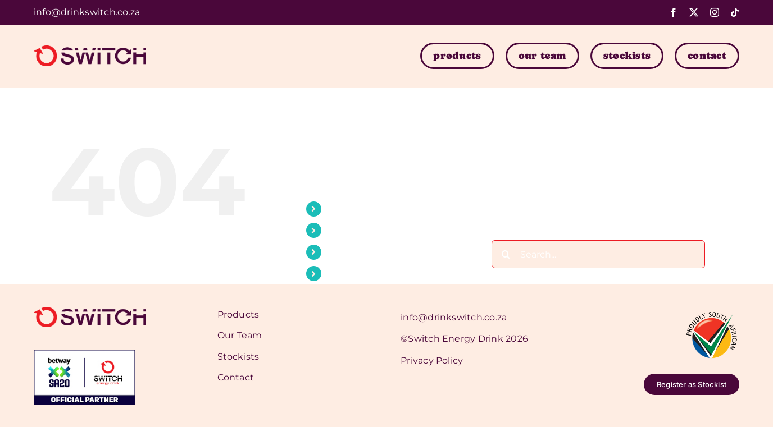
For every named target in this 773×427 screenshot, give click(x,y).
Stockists (349, 252)
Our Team (350, 230)
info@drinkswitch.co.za (87, 12)
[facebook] (673, 12)
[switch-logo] (90, 49)
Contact (346, 273)
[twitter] (693, 12)
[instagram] (714, 12)
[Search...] (598, 254)
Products (349, 209)
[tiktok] (734, 12)
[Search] (506, 254)
